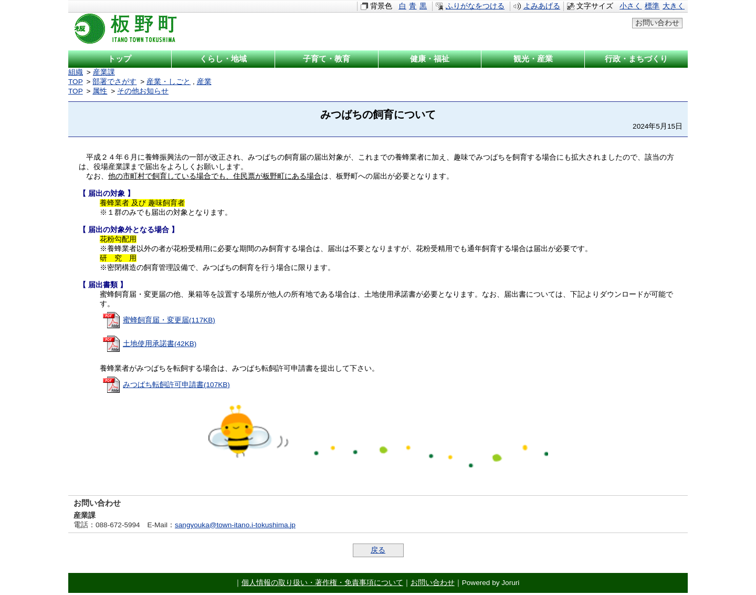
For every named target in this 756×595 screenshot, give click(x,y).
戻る (378, 552)
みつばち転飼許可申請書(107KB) (176, 387)
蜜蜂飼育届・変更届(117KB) (169, 322)
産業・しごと (168, 82)
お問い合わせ (657, 23)
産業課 (104, 72)
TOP (75, 82)
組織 (75, 72)
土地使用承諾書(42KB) (159, 346)
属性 (99, 91)
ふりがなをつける (475, 6)
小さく (631, 6)
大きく (674, 6)
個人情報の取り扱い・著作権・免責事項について (322, 585)
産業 (204, 82)
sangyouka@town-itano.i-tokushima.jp (235, 527)
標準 (652, 6)
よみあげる (541, 6)
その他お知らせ (143, 91)
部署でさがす (114, 82)
